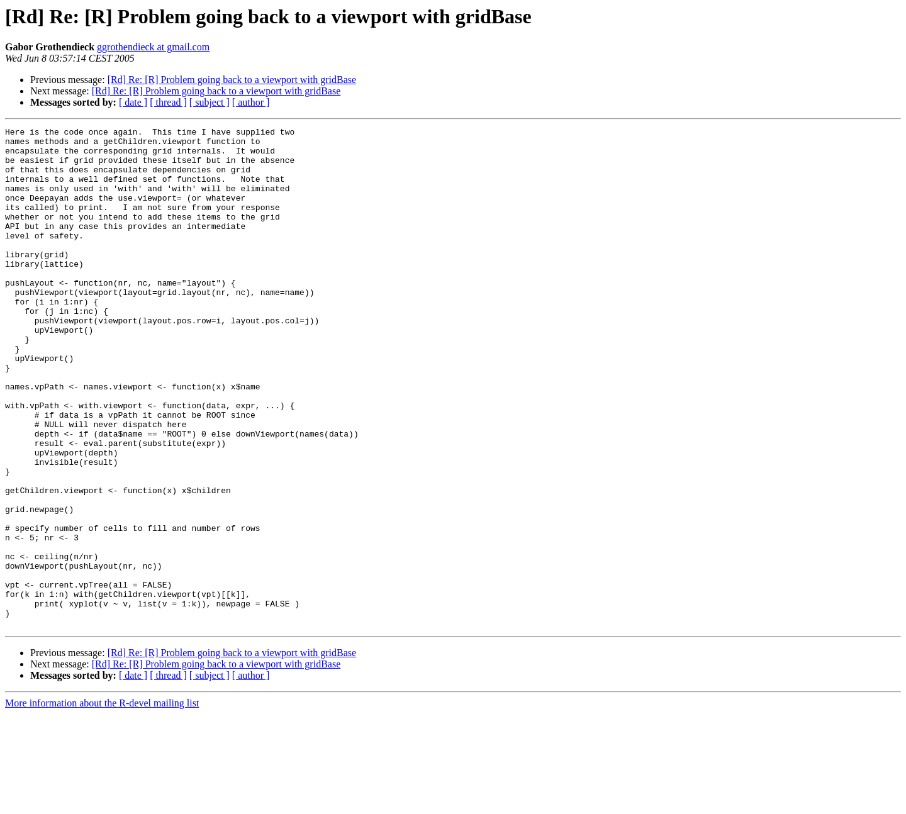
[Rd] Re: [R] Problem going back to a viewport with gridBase (232, 79)
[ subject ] (209, 102)
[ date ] (133, 102)
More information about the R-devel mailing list (102, 803)
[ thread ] (168, 102)
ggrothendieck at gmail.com (153, 47)
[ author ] (251, 102)
